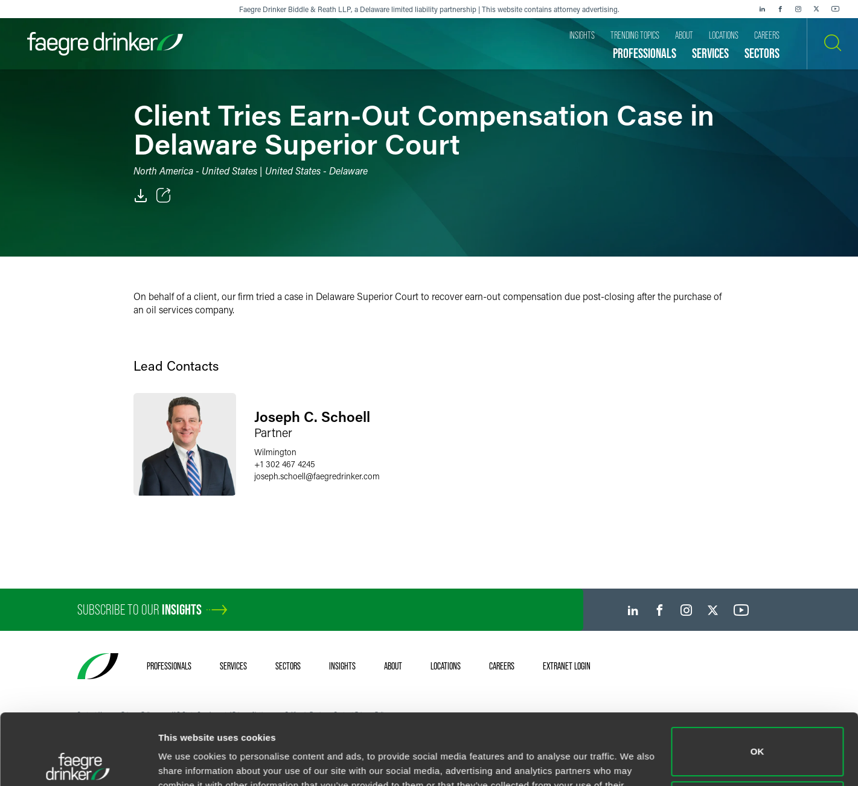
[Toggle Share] (163, 196)
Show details (186, 762)
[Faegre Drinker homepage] (105, 44)
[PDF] (140, 196)
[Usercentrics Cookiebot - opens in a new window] (78, 762)
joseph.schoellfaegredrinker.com (317, 476)
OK (757, 681)
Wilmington (275, 452)
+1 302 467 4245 (284, 464)
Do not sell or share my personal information (757, 734)
